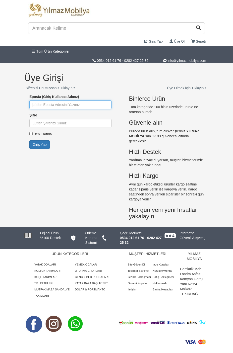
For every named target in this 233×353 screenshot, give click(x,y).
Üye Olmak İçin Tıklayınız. (187, 88)
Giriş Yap (153, 41)
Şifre (33, 115)
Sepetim (200, 41)
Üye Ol (177, 41)
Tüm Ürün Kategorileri (51, 51)
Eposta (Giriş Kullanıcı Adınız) (54, 97)
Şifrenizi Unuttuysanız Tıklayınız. (51, 88)
